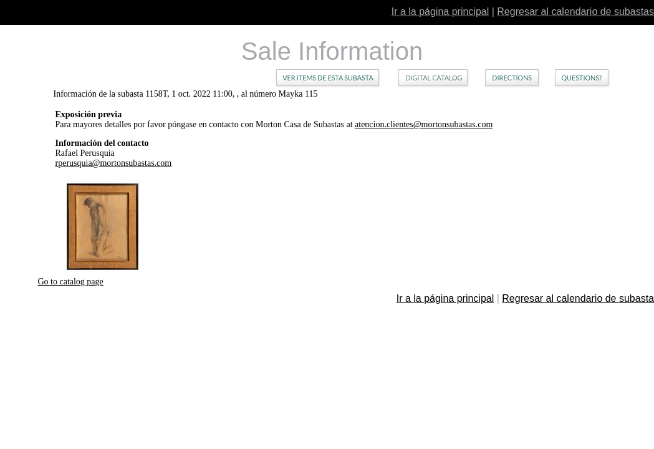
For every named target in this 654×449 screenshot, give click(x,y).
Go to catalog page (70, 281)
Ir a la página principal (440, 11)
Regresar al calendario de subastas (575, 11)
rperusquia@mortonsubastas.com (113, 163)
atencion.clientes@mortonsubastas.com (424, 124)
